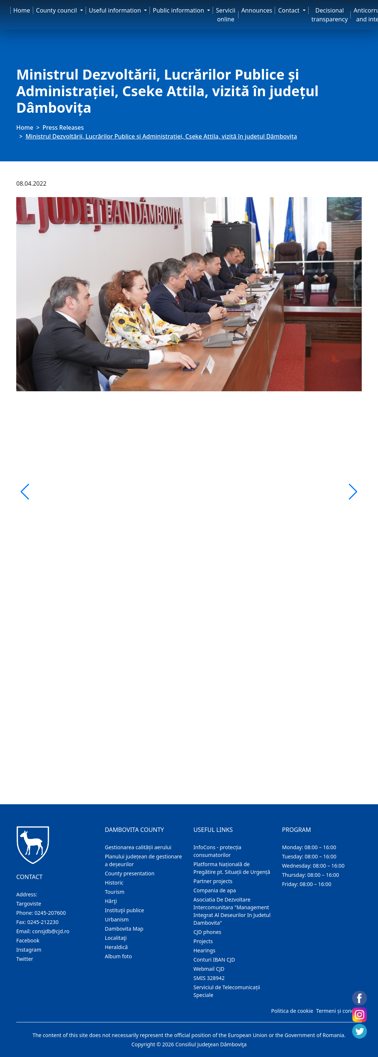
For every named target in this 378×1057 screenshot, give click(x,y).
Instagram (28, 949)
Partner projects (213, 881)
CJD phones (207, 931)
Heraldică (116, 947)
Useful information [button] (115, 10)
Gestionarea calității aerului (138, 847)
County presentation (129, 873)
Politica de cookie (292, 1010)
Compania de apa (214, 890)
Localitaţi (116, 937)
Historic (114, 882)
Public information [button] (179, 10)
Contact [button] (289, 10)
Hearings (204, 950)
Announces (256, 10)
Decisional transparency (330, 14)
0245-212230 (43, 921)
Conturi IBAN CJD (214, 959)
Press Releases (63, 127)
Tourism (114, 891)
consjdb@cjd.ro (50, 931)
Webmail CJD (208, 968)
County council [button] (57, 10)
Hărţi (111, 900)
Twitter (24, 958)
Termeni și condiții (338, 1010)
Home (21, 10)
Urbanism (117, 919)
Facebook (27, 940)
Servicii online (226, 14)
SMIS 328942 (209, 977)
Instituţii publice (124, 910)
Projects (203, 941)
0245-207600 (50, 912)
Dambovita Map (124, 928)
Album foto (118, 956)
